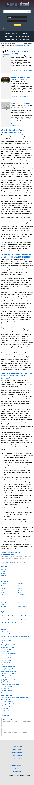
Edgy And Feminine (6, 651)
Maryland (3, 594)
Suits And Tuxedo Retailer (8, 701)
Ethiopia (3, 606)
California (3, 583)
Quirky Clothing (5, 682)
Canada (3, 604)
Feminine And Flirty (6, 660)
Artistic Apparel (5, 634)
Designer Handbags (6, 649)
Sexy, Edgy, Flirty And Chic (8, 686)
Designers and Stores (11, 39)
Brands (3, 573)
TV (19, 33)
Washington (21, 594)
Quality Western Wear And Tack (10, 680)
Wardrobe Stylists (6, 575)
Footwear (3, 664)
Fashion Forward (6, 656)
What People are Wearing (21, 36)
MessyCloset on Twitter (17, 759)
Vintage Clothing (5, 708)
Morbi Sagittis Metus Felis (8, 671)
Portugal (20, 604)
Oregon (20, 590)
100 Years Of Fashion (7, 632)
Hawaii (3, 590)
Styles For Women (6, 695)
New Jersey (21, 586)
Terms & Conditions (17, 768)
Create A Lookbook (16, 28)
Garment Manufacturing (8, 666)
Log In (17, 25)
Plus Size (3, 677)
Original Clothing (6, 675)
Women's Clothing (17, 752)
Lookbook (7, 33)
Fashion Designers (17, 746)
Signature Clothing (6, 690)
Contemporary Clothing (7, 647)
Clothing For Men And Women (9, 645)
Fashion (14, 33)
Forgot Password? (27, 28)
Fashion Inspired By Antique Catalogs (12, 658)
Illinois (3, 592)
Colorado (3, 586)
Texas (19, 592)
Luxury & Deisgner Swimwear (9, 669)
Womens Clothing (24, 39)
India (19, 602)
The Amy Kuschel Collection (9, 704)
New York (20, 588)
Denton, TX (6, 54)
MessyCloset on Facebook (17, 762)
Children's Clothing (6, 640)
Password (11, 21)
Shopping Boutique (6, 688)
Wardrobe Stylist (5, 710)
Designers (4, 569)
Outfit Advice (8, 36)
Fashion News (17, 749)
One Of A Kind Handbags (8, 673)
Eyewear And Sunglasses (8, 653)
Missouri (3, 597)
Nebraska (20, 583)
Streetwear (4, 693)
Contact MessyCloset (17, 765)
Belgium (3, 602)
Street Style (26, 33)
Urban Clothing (5, 706)
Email (9, 17)
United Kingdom (22, 606)
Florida (3, 588)
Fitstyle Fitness (5, 662)
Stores (3, 571)
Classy (3, 642)
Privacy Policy (17, 771)
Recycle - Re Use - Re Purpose (10, 684)
